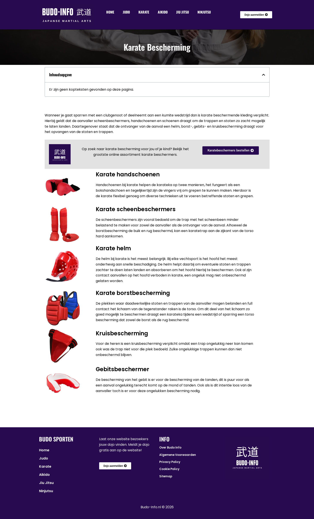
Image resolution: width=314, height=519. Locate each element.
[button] (263, 74)
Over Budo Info (170, 448)
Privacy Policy (169, 462)
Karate (143, 12)
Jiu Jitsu (182, 12)
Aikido (163, 12)
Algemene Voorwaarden (177, 455)
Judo (126, 12)
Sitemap (165, 476)
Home (110, 12)
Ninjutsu (204, 12)
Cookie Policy (169, 469)
